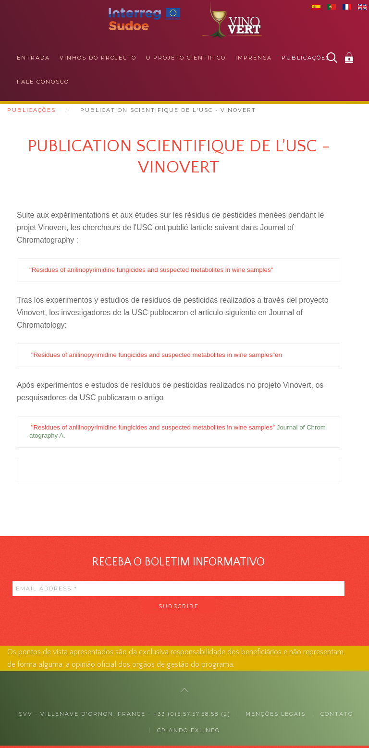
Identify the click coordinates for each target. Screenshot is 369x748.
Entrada (33, 57)
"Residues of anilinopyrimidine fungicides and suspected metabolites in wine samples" (151, 270)
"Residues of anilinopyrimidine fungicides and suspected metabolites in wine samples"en (156, 356)
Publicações (306, 57)
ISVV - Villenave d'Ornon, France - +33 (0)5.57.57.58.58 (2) (123, 716)
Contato (336, 716)
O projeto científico (186, 57)
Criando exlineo (188, 732)
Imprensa (253, 57)
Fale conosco (43, 81)
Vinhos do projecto (98, 57)
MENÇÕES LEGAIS (276, 716)
